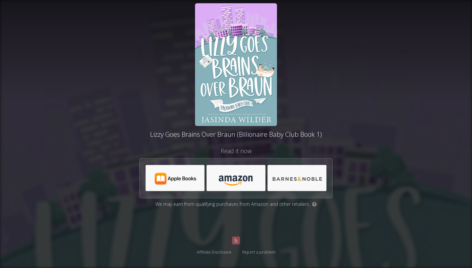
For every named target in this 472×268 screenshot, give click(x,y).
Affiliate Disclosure (214, 252)
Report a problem (259, 252)
